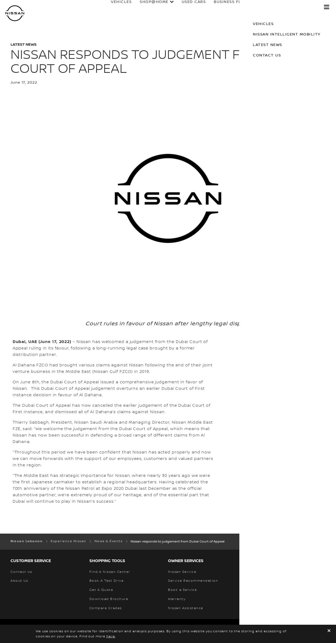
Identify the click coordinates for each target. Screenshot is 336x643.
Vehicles (116, 7)
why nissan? (297, 7)
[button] (326, 7)
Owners (261, 7)
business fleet (226, 7)
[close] (329, 631)
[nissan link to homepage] (14, 13)
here (110, 636)
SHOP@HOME (149, 7)
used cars (188, 7)
